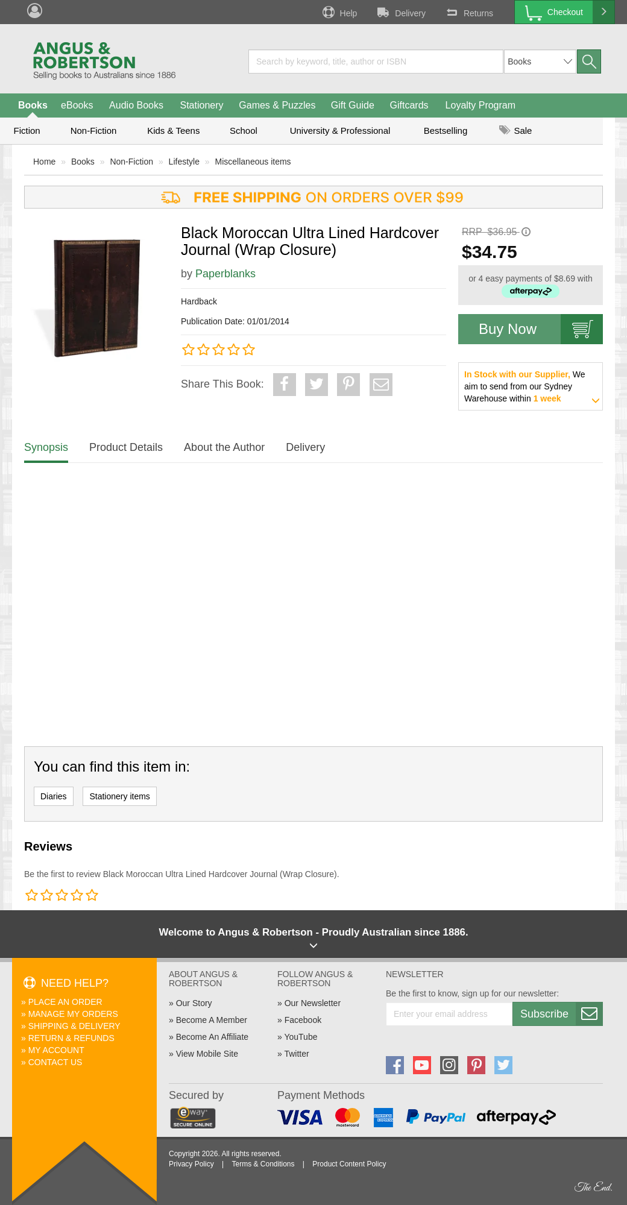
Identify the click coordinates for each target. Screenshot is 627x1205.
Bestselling (446, 130)
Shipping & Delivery (74, 1026)
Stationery (201, 105)
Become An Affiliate (212, 1037)
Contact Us (55, 1062)
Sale (515, 130)
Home (44, 161)
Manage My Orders (73, 1014)
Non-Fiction (94, 130)
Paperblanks (225, 274)
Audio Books (136, 105)
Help (339, 12)
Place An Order (65, 1002)
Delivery (400, 12)
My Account (56, 1050)
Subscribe (561, 1013)
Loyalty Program (481, 105)
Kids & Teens (173, 130)
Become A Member (211, 1020)
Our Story (194, 1003)
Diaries (53, 796)
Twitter (296, 1054)
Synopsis (46, 447)
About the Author (224, 447)
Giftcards (409, 105)
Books (33, 105)
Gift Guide (352, 105)
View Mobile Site (207, 1054)
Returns (468, 12)
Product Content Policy (349, 1164)
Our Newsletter (313, 1003)
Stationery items (119, 796)
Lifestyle (184, 161)
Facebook (303, 1020)
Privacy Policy (191, 1164)
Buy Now (541, 329)
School (243, 130)
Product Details (126, 447)
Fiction (26, 130)
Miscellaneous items (253, 161)
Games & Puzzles (277, 105)
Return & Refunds (71, 1038)
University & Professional (340, 130)
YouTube (300, 1037)
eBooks (77, 105)
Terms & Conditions (263, 1164)
